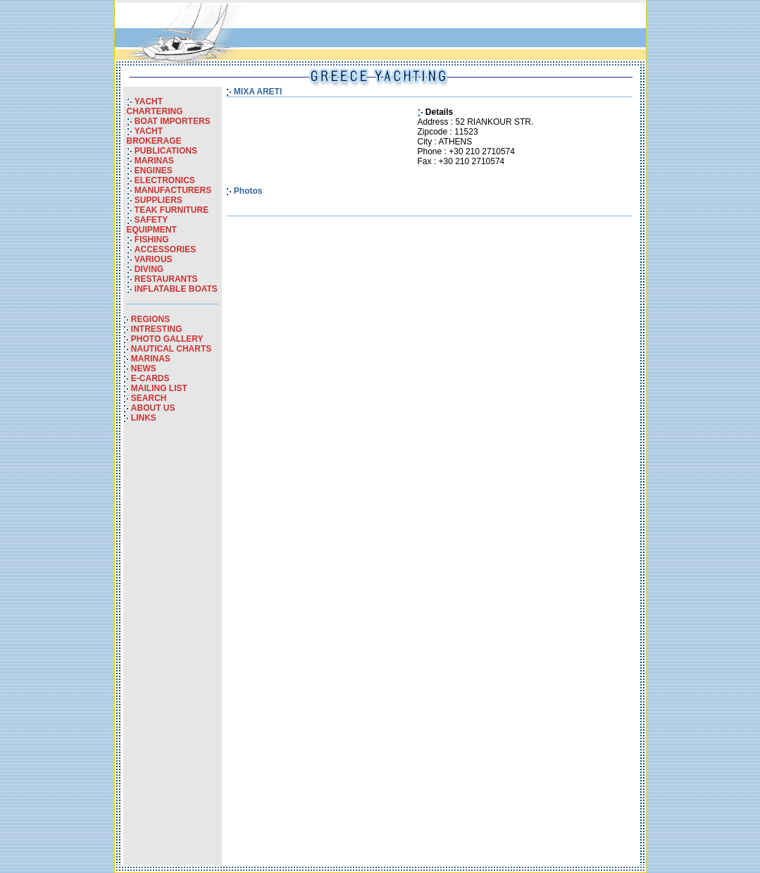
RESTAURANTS (166, 279)
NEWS (143, 368)
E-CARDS (150, 378)
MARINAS (154, 161)
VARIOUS (154, 259)
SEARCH (149, 398)
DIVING (149, 269)
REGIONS (150, 319)
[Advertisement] (172, 653)
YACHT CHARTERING (155, 106)
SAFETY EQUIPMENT (152, 225)
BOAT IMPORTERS (173, 121)
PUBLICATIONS (166, 151)
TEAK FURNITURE (171, 210)
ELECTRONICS (165, 180)
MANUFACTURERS (173, 190)
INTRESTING (156, 329)
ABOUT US (153, 408)
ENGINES (154, 170)
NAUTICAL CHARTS (171, 349)
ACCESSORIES (165, 249)
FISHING (152, 239)
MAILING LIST (159, 388)
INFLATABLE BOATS (176, 289)
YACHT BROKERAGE (154, 136)
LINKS (143, 418)
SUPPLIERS (158, 200)
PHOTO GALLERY (167, 339)
